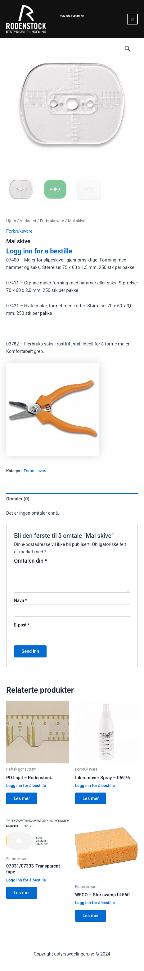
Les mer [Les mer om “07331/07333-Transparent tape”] (22, 892)
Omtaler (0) (17, 499)
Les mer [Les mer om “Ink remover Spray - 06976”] (91, 798)
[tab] (72, 499)
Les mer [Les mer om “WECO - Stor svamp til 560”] (91, 915)
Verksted (28, 220)
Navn (20, 600)
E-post (21, 624)
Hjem (11, 220)
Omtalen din (30, 561)
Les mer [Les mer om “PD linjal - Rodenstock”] (22, 798)
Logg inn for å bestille (39, 251)
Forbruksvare (52, 220)
